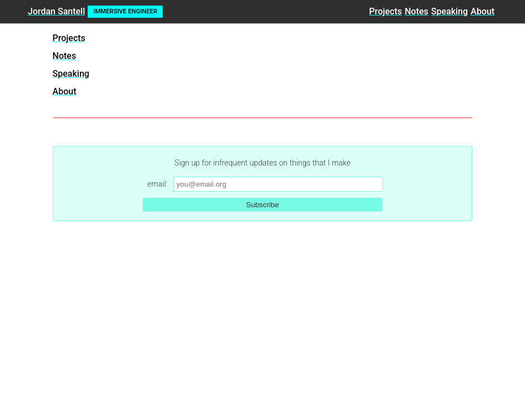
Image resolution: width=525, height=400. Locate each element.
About (482, 11)
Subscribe (262, 205)
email (157, 183)
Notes (416, 11)
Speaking (449, 11)
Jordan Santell (56, 11)
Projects (385, 11)
